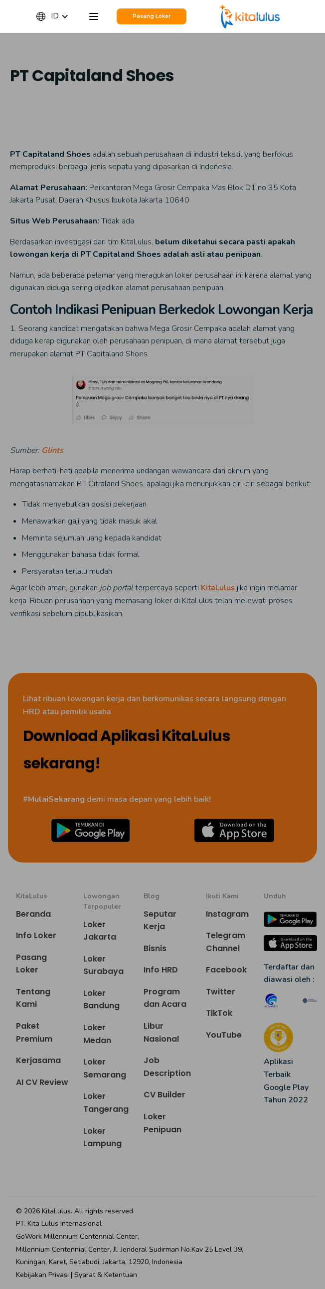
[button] (57, 16)
